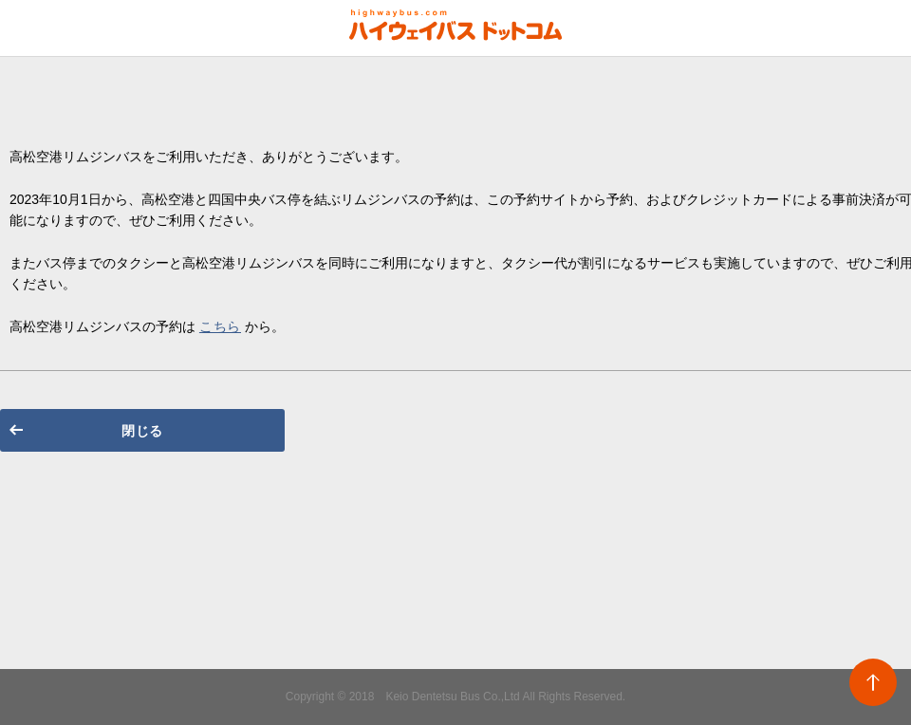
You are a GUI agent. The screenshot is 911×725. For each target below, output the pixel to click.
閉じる (142, 430)
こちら (220, 326)
